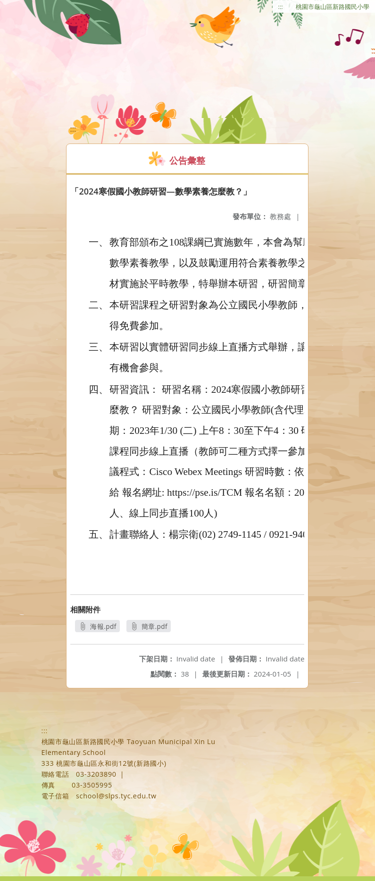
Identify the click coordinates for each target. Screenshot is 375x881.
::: (280, 6)
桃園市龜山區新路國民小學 (332, 6)
